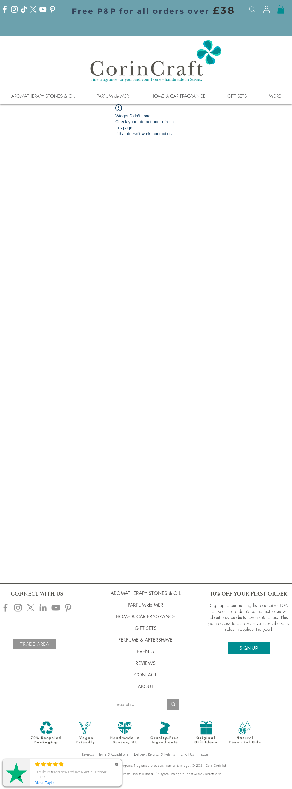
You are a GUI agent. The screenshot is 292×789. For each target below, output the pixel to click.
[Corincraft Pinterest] (68, 607)
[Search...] (136, 704)
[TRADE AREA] (34, 644)
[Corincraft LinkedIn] (43, 607)
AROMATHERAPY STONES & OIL (146, 593)
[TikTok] (23, 9)
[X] (33, 9)
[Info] (267, 9)
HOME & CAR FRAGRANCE (145, 616)
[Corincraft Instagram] (18, 607)
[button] (281, 9)
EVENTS (145, 651)
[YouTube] (42, 9)
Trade (204, 754)
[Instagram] (14, 9)
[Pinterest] (52, 9)
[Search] (252, 9)
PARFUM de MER (145, 605)
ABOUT (145, 686)
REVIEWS (146, 663)
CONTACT (145, 675)
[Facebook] (4, 9)
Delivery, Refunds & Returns (154, 754)
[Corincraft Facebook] (5, 607)
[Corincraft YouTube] (55, 607)
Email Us (187, 754)
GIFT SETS (145, 628)
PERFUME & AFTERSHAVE (145, 640)
